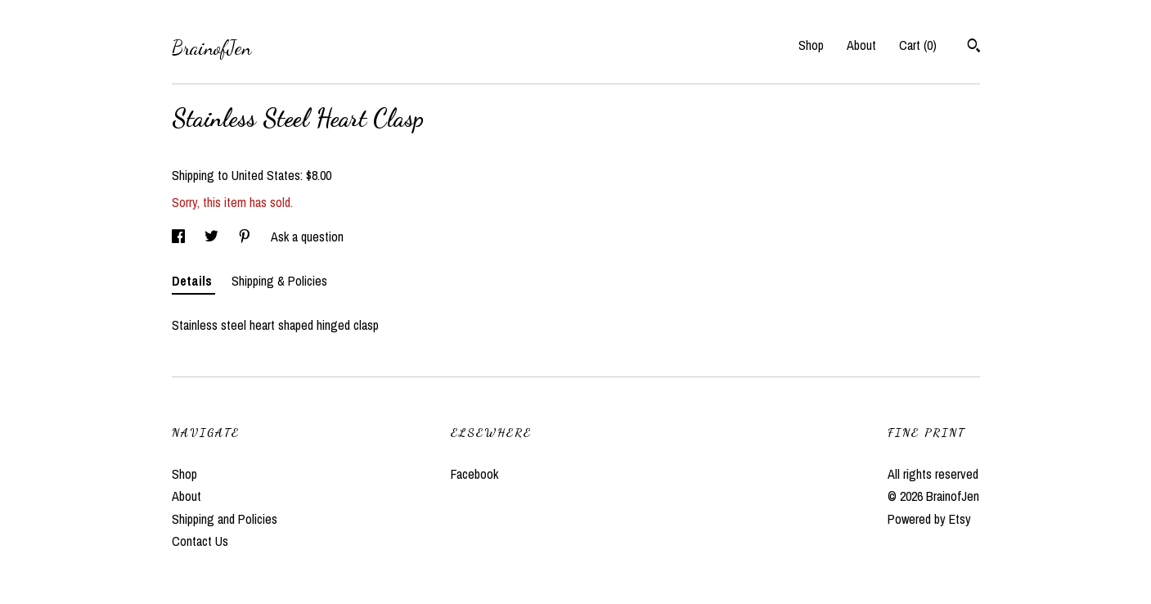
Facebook (474, 474)
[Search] (974, 47)
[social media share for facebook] (180, 237)
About (861, 45)
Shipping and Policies (224, 519)
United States (266, 175)
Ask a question (307, 237)
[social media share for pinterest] (246, 237)
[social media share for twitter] (213, 237)
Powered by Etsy (929, 519)
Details (193, 281)
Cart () (918, 45)
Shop (811, 45)
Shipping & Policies (279, 281)
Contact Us (200, 541)
